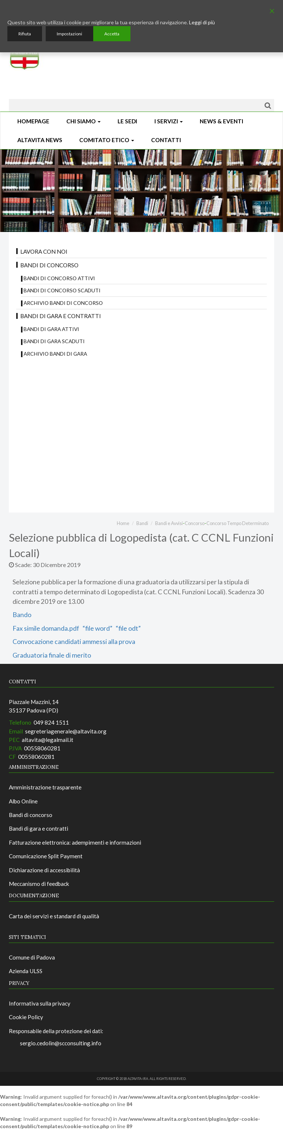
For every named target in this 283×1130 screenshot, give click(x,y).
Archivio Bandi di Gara (55, 354)
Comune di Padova (32, 957)
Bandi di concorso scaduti (62, 290)
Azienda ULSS (25, 971)
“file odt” (128, 628)
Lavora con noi (43, 251)
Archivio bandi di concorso (63, 303)
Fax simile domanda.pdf (46, 628)
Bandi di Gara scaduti (54, 341)
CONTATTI (166, 140)
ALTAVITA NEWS (39, 140)
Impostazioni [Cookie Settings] (69, 33)
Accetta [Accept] (111, 33)
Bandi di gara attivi (51, 329)
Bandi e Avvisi (169, 523)
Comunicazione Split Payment (46, 856)
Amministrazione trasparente (45, 787)
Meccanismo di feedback (39, 883)
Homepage (33, 121)
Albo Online (23, 801)
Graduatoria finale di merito (52, 655)
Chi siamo (83, 121)
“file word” (96, 628)
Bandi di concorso (49, 265)
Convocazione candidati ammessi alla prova (74, 641)
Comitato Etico (106, 140)
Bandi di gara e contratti (60, 316)
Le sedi (127, 121)
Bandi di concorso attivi (59, 278)
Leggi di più (202, 22)
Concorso (195, 523)
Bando (22, 615)
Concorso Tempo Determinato (237, 523)
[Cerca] (267, 105)
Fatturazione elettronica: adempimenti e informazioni (75, 842)
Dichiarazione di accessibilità (44, 870)
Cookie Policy (26, 1017)
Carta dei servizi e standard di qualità (54, 916)
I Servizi (168, 121)
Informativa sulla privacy (39, 1003)
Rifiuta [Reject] (24, 33)
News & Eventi (221, 121)
